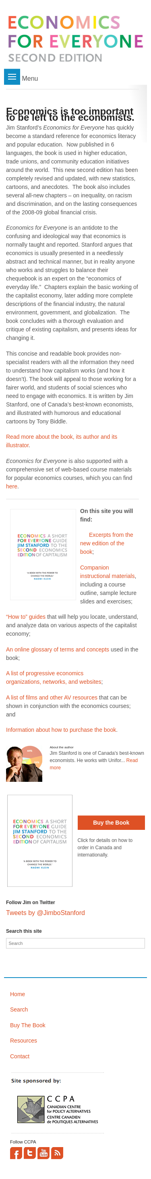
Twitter (30, 1153)
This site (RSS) (57, 1153)
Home (17, 994)
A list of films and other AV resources (51, 697)
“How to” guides (26, 617)
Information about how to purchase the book (61, 730)
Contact (19, 1056)
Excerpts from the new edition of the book (106, 543)
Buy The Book (28, 1025)
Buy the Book (111, 822)
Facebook (16, 1153)
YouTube (43, 1153)
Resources (23, 1040)
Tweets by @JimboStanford (45, 912)
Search (19, 1009)
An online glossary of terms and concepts (57, 649)
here (11, 486)
